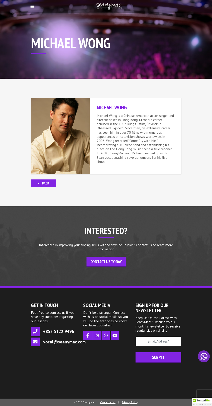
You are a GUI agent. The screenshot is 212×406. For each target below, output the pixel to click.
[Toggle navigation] (32, 6)
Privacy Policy (130, 402)
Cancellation (107, 402)
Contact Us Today (106, 261)
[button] (202, 402)
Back (43, 183)
